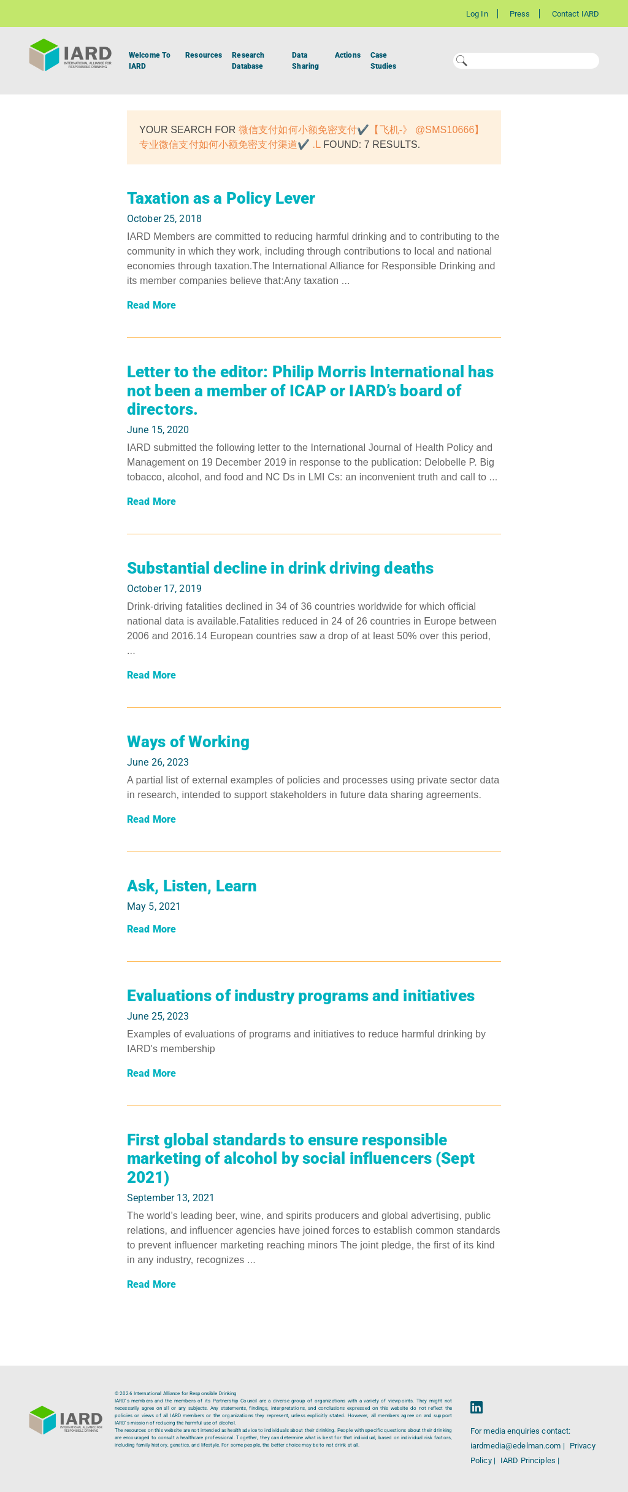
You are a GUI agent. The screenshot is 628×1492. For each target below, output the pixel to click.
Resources (203, 55)
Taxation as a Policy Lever (221, 198)
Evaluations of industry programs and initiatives (301, 995)
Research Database (248, 61)
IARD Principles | (529, 1460)
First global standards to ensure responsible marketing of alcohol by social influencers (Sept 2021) (301, 1158)
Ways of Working (188, 742)
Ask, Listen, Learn (192, 886)
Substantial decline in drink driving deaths (280, 568)
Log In (477, 13)
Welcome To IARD (149, 61)
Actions (348, 55)
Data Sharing (305, 61)
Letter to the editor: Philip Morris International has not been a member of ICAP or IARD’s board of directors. (310, 390)
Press (520, 13)
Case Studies (383, 61)
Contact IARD (575, 13)
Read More (151, 305)
